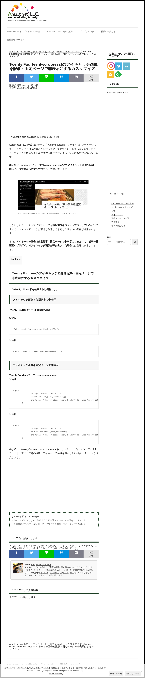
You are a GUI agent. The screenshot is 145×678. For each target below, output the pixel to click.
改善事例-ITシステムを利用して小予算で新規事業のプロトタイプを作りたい (50, 524)
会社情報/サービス (15, 39)
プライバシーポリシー (49, 664)
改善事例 (115, 222)
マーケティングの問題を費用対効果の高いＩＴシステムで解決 (26, 21)
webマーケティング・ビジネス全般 (23, 31)
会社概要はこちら (80, 570)
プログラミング (86, 31)
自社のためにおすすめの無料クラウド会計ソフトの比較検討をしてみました (50, 520)
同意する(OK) (116, 673)
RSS (66, 573)
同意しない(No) (132, 673)
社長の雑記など (108, 31)
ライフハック (117, 215)
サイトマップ (74, 664)
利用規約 (63, 664)
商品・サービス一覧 (120, 218)
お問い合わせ (33, 664)
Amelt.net (14, 51)
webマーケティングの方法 (59, 31)
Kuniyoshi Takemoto (41, 564)
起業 (113, 211)
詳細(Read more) (56, 673)
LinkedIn (54, 573)
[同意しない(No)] (141, 671)
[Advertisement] (53, 111)
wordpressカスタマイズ (122, 207)
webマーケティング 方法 (122, 203)
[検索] (135, 242)
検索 (109, 237)
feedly (72, 573)
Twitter (45, 573)
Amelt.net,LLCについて (16, 664)
